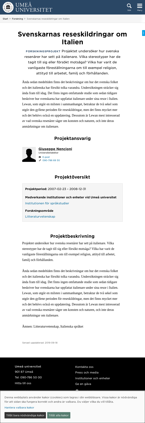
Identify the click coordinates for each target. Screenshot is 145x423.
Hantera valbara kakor (19, 407)
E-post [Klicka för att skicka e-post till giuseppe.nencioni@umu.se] (46, 157)
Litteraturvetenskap (40, 216)
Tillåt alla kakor (59, 415)
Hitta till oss (23, 383)
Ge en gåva (83, 383)
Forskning (17, 18)
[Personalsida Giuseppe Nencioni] (55, 149)
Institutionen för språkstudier (47, 203)
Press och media (87, 372)
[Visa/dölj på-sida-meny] (143, 33)
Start (5, 18)
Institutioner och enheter (92, 378)
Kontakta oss (84, 366)
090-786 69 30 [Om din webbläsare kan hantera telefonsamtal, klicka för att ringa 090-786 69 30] (51, 160)
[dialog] (72, 407)
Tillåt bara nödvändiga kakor (25, 415)
